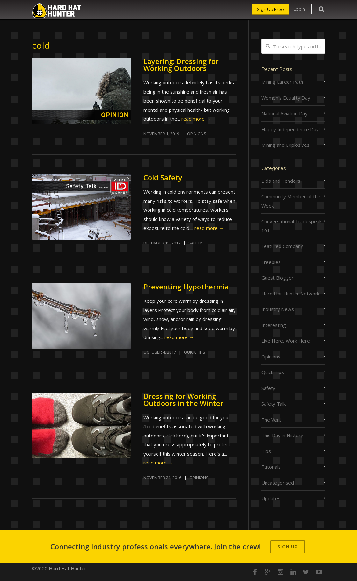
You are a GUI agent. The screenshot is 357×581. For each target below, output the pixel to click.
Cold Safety (162, 177)
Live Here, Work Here (285, 340)
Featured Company (282, 246)
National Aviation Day (284, 113)
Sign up (287, 546)
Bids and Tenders (280, 181)
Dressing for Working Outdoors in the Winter (183, 399)
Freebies (271, 262)
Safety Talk (273, 403)
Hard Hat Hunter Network (290, 293)
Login (299, 8)
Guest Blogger (277, 277)
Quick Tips (194, 352)
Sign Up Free (270, 9)
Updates (270, 498)
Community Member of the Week (290, 201)
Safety (195, 243)
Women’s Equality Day (285, 98)
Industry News (277, 309)
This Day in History (282, 435)
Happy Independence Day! (290, 129)
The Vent (271, 419)
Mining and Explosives (285, 145)
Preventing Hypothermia (186, 286)
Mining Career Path (282, 82)
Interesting (273, 325)
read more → (196, 119)
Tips (266, 451)
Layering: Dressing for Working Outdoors (181, 64)
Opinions (196, 134)
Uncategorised (277, 482)
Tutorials (271, 467)
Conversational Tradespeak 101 (291, 226)
